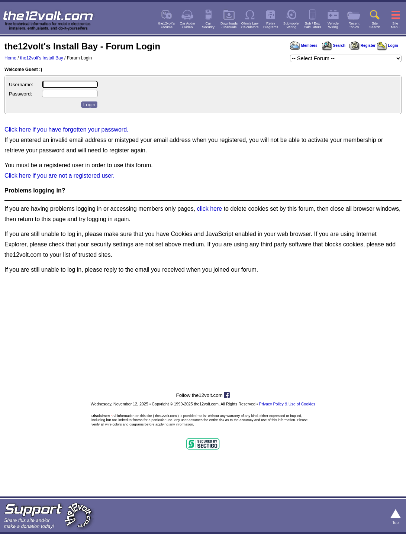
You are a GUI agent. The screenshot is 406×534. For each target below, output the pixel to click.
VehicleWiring (333, 25)
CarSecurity (208, 25)
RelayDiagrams (270, 25)
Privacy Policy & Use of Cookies (287, 404)
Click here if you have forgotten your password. (66, 129)
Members (304, 45)
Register (362, 45)
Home (10, 58)
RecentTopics (354, 25)
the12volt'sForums (166, 25)
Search (333, 45)
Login (387, 45)
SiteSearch (374, 25)
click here (209, 208)
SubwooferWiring (291, 25)
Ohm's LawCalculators (250, 25)
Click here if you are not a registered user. (59, 175)
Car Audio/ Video (187, 25)
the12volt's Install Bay (41, 58)
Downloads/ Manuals (229, 25)
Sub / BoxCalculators (312, 25)
